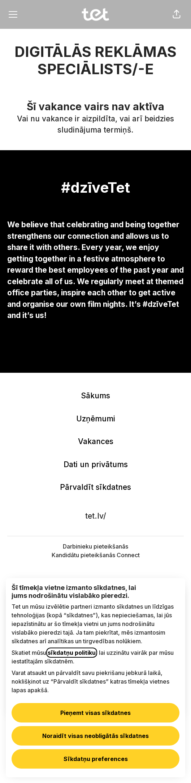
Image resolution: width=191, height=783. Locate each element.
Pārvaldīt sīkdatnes (95, 487)
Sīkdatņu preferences (96, 758)
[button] (176, 14)
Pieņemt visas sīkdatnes (95, 712)
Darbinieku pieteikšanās (95, 546)
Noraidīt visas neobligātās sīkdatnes (95, 735)
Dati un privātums (96, 464)
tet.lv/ (95, 515)
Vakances (95, 441)
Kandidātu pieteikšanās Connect (96, 555)
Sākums (95, 395)
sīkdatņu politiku (72, 652)
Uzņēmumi (95, 418)
